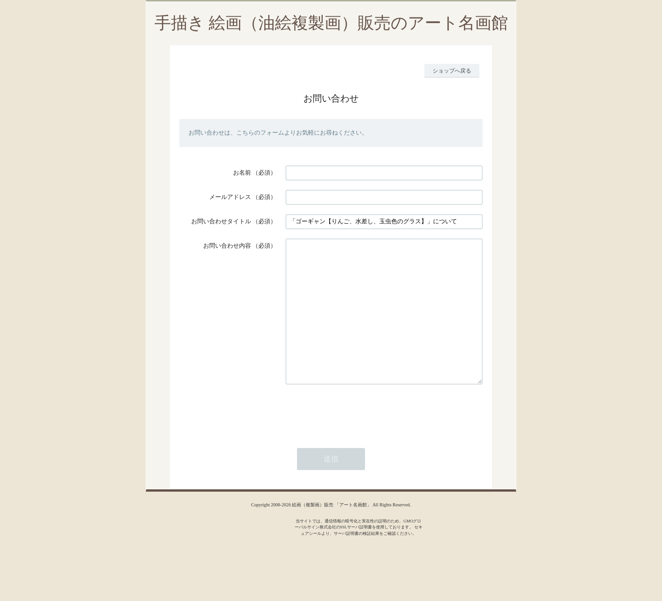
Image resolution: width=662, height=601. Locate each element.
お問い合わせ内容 (227, 245)
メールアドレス (230, 196)
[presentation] (355, 439)
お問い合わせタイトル (221, 221)
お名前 (242, 172)
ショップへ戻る (452, 71)
